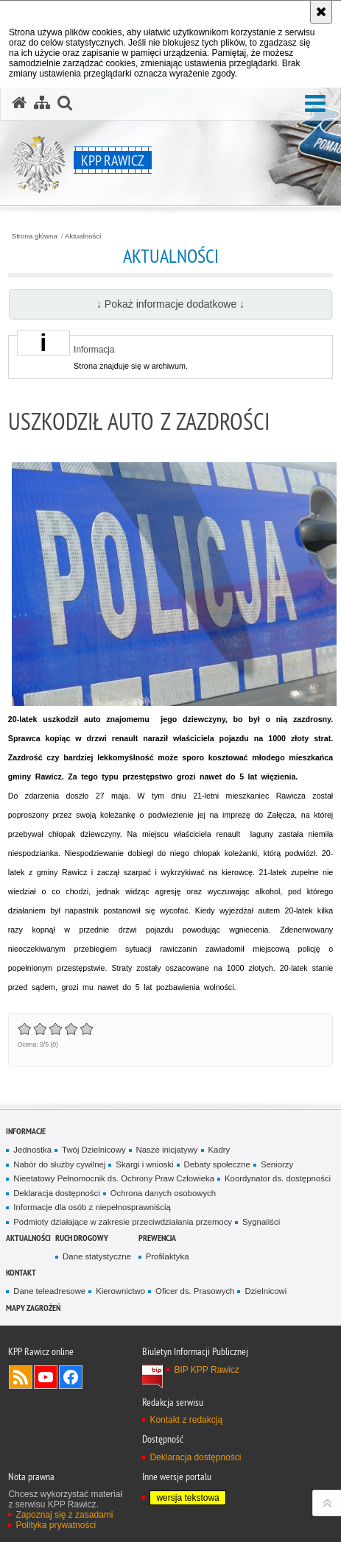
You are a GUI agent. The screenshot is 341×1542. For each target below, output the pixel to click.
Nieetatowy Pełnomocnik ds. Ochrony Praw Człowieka (113, 1178)
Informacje (26, 1130)
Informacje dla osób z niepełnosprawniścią (91, 1207)
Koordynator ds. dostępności (278, 1178)
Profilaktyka (167, 1256)
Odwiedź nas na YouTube (45, 1377)
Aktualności (83, 236)
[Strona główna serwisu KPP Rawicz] (19, 103)
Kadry (219, 1149)
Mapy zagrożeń (33, 1307)
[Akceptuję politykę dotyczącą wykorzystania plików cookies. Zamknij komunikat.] (321, 12)
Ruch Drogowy (81, 1237)
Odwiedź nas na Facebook (70, 1377)
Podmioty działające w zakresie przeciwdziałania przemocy (122, 1221)
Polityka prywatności (55, 1525)
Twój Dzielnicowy (93, 1149)
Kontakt (21, 1272)
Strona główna (34, 236)
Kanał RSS (20, 1377)
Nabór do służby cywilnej (59, 1164)
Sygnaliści (261, 1221)
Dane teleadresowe (49, 1291)
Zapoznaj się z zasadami (64, 1515)
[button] (315, 104)
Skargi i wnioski (144, 1164)
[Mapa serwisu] (42, 103)
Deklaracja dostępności (56, 1193)
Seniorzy (277, 1164)
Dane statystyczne (97, 1256)
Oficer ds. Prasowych (194, 1291)
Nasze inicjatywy (167, 1149)
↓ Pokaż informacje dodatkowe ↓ (170, 304)
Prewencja (157, 1237)
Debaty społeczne (217, 1164)
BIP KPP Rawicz (206, 1370)
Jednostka (32, 1149)
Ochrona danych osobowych (163, 1193)
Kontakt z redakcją (186, 1420)
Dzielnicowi (265, 1291)
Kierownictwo (120, 1291)
